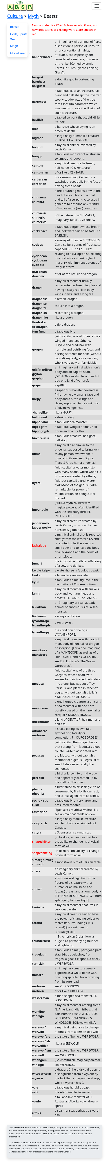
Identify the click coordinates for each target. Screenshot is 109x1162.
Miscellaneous (20, 53)
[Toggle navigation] (97, 6)
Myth (33, 16)
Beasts (14, 27)
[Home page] (21, 6)
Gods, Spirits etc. (18, 36)
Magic (14, 46)
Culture (15, 16)
